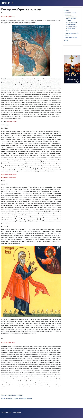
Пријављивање (17, 412)
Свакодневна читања (70, 12)
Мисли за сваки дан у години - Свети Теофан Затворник (16, 398)
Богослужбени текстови (71, 37)
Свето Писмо (68, 15)
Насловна (66, 10)
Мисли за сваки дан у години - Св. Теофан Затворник (71, 18)
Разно (67, 30)
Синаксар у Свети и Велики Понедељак (12, 395)
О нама (66, 40)
